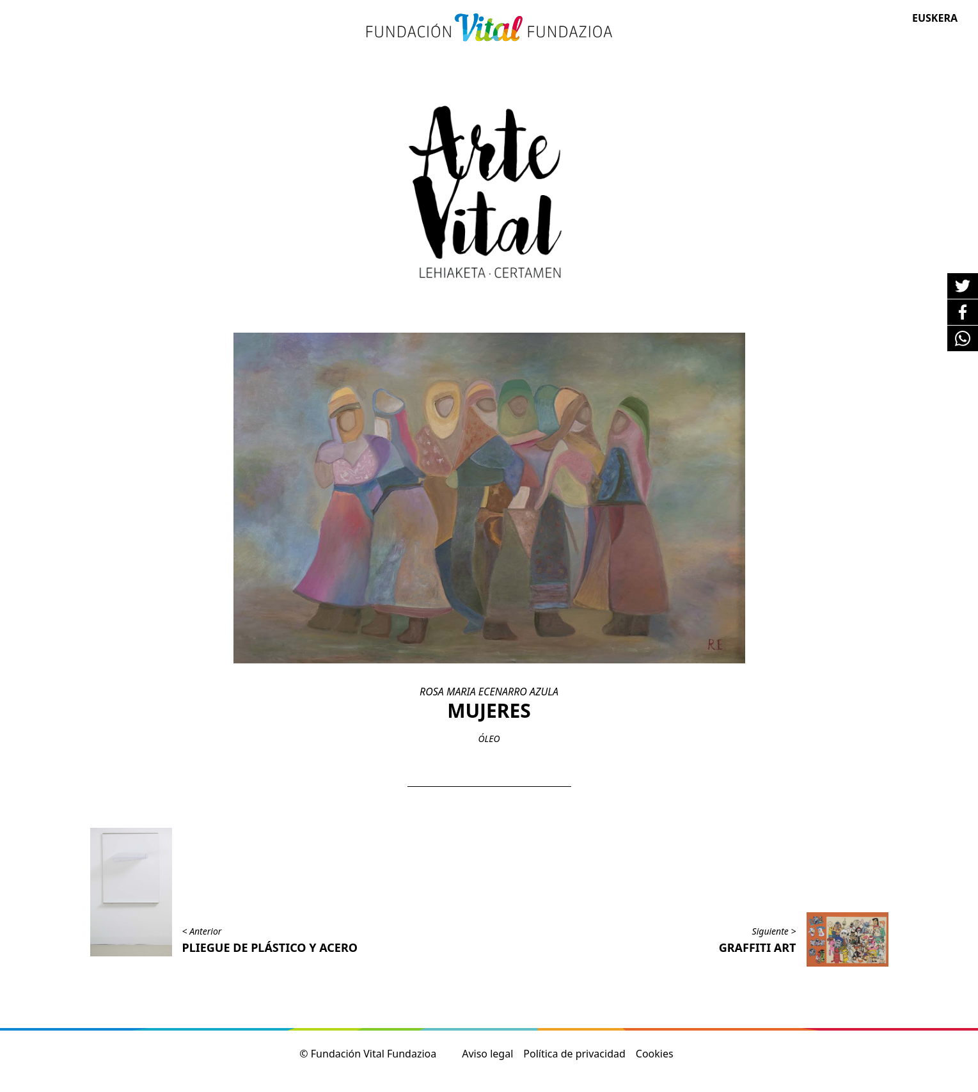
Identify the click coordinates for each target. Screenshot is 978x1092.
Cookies (655, 1054)
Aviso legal (487, 1054)
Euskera (935, 18)
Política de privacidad (574, 1054)
